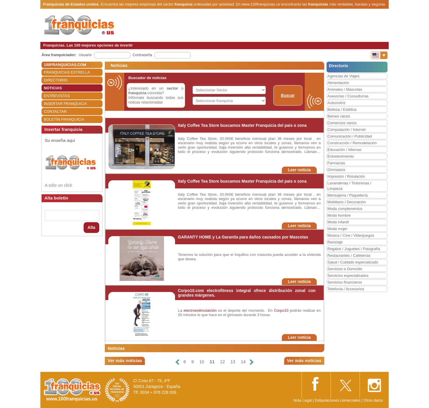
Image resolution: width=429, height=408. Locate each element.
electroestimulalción (200, 310)
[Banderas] (379, 55)
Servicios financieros (344, 282)
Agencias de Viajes (343, 76)
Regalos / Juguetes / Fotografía (353, 249)
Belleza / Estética (341, 109)
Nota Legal (302, 400)
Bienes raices (338, 116)
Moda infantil (338, 222)
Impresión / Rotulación (346, 176)
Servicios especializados (348, 275)
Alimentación (338, 83)
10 (201, 361)
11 (212, 361)
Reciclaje (335, 242)
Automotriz (336, 103)
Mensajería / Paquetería (347, 195)
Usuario (85, 55)
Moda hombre (339, 215)
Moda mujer (337, 229)
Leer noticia (299, 170)
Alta (91, 227)
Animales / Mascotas (344, 89)
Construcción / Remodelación (352, 143)
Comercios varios (341, 123)
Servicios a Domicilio (344, 269)
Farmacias (336, 163)
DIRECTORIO (55, 80)
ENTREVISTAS (57, 96)
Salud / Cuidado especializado (352, 262)
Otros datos (373, 400)
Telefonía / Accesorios (345, 289)
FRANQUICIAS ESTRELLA (67, 72)
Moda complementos (345, 208)
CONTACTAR (55, 111)
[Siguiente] (251, 362)
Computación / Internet (346, 129)
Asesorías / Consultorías (348, 96)
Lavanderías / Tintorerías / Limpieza (349, 186)
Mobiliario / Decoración (346, 202)
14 (243, 361)
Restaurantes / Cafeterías (348, 255)
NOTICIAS (53, 88)
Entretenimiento (340, 156)
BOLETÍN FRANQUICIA (64, 119)
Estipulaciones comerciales (338, 400)
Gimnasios (336, 170)
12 (222, 361)
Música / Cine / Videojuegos (350, 235)
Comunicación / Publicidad (349, 136)
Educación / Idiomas (344, 149)
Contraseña (142, 55)
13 (232, 361)
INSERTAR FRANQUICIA (65, 103)
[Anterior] (177, 362)
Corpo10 (281, 310)
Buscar (288, 95)
